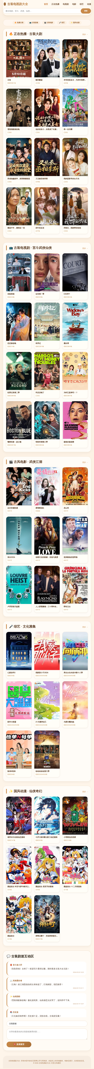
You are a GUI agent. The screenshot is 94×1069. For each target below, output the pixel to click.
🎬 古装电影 (49, 23)
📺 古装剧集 (31, 23)
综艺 (82, 4)
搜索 (85, 11)
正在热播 (55, 4)
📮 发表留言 (18, 1045)
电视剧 (66, 4)
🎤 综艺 (65, 23)
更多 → (85, 35)
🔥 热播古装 (13, 23)
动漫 (89, 4)
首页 (46, 4)
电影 (74, 4)
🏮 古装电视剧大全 (15, 4)
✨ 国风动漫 (80, 23)
